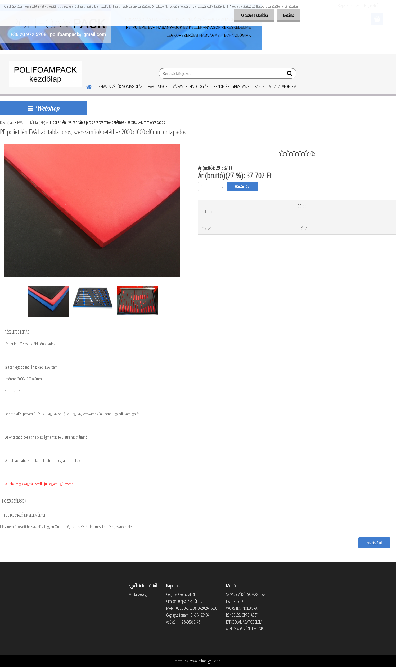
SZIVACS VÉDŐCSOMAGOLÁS (120, 86)
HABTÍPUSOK (158, 86)
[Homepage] (85, 86)
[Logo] (45, 74)
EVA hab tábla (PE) (31, 122)
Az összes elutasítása (254, 15)
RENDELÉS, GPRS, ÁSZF (231, 86)
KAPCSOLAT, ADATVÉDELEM (275, 86)
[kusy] (208, 186)
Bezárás (288, 15)
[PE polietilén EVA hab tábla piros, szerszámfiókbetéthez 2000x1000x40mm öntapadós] (92, 146)
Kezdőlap (7, 122)
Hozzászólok (374, 542)
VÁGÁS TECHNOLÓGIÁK (190, 86)
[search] (290, 74)
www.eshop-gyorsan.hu (206, 661)
